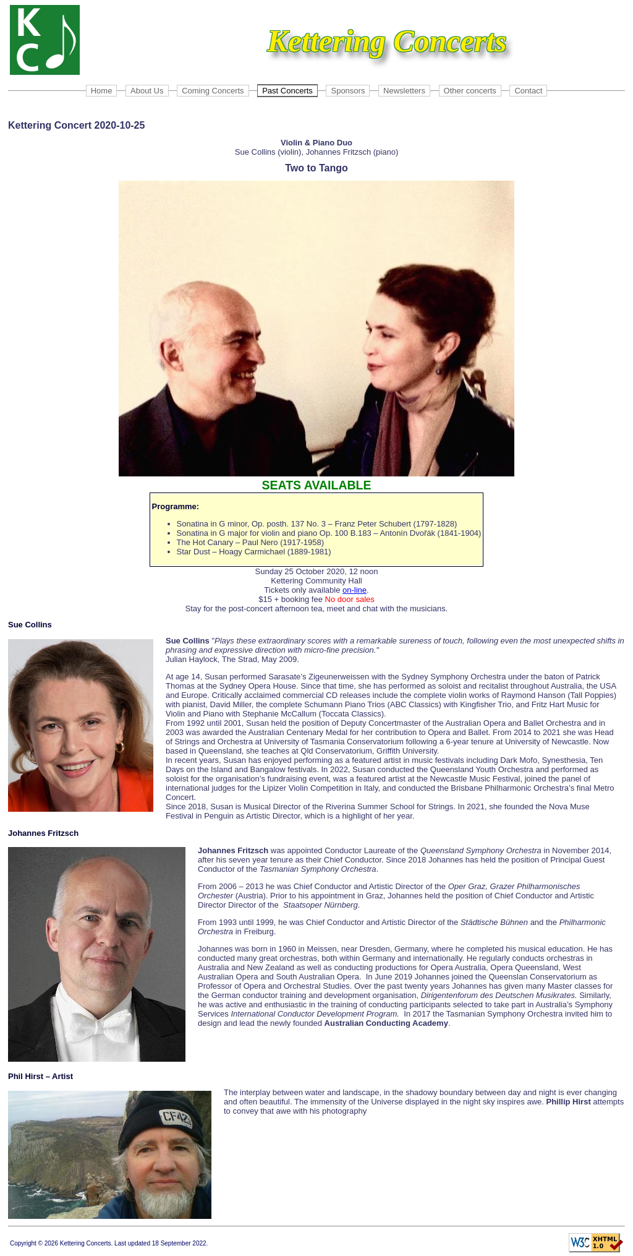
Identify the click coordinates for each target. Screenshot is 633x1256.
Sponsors (348, 90)
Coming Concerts (213, 90)
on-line (354, 590)
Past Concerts (287, 90)
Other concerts (470, 90)
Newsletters (404, 90)
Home (102, 90)
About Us (146, 90)
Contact (528, 90)
